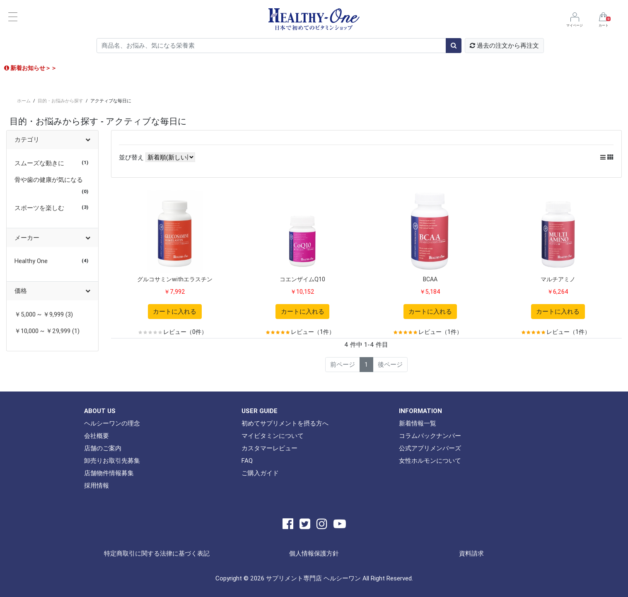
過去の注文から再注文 (504, 45)
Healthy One (31, 261)
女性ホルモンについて (430, 460)
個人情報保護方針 (314, 553)
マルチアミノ (558, 279)
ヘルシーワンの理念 (112, 423)
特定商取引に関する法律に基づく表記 (157, 553)
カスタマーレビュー (269, 448)
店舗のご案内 (102, 448)
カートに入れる (174, 311)
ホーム (24, 101)
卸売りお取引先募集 (112, 460)
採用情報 (96, 485)
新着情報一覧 (417, 423)
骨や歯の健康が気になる (48, 180)
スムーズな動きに (39, 163)
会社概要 (96, 436)
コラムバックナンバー (430, 436)
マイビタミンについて (273, 436)
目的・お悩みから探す (60, 101)
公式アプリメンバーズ (430, 448)
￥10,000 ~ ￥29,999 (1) (47, 331)
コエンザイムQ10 (302, 279)
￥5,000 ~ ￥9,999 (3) (43, 314)
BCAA (430, 279)
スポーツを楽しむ (39, 208)
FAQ (247, 460)
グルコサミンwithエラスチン (175, 279)
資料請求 (471, 553)
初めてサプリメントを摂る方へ (285, 423)
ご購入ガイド (260, 473)
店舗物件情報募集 (109, 473)
